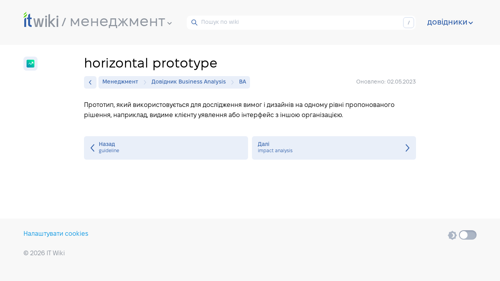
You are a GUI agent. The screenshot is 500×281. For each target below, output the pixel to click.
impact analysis (334, 148)
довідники (450, 22)
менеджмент (121, 22)
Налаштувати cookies (55, 234)
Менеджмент (122, 82)
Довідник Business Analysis (191, 82)
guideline (166, 148)
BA (242, 82)
